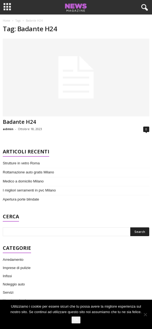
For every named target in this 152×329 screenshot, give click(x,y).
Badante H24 (19, 121)
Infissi (7, 276)
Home (6, 20)
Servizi (8, 292)
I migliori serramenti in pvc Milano (29, 190)
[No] (145, 314)
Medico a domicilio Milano (23, 181)
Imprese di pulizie (17, 268)
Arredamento (13, 260)
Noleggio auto (14, 284)
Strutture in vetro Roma (21, 163)
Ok (76, 320)
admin (8, 129)
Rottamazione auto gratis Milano (28, 172)
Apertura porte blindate (21, 199)
